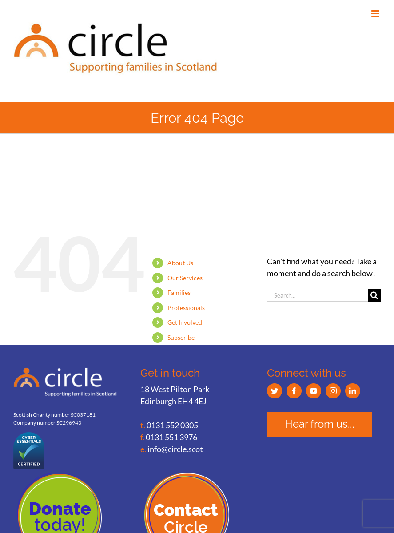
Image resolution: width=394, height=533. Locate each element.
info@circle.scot (175, 449)
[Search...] (317, 295)
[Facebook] (294, 390)
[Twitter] (274, 390)
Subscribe (181, 337)
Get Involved (184, 322)
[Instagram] (333, 390)
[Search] (374, 295)
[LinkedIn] (352, 390)
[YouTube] (313, 390)
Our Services (185, 278)
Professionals (186, 307)
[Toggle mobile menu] (376, 13)
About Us (180, 262)
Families (179, 292)
